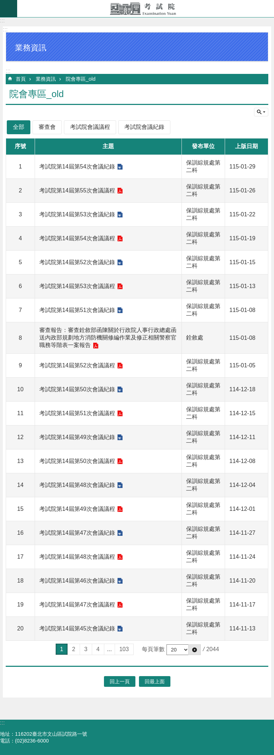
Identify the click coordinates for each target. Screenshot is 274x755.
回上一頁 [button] (120, 681)
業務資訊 (46, 79)
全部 (18, 127)
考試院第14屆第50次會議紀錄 (77, 389)
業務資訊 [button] (30, 47)
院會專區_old (80, 79)
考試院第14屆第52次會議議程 (77, 365)
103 (124, 649)
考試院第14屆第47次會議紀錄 (77, 533)
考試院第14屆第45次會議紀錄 (77, 628)
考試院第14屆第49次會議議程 (77, 509)
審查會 (47, 127)
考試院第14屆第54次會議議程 (77, 238)
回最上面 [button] (155, 681)
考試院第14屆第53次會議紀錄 (77, 214)
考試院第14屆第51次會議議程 (77, 413)
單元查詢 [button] (261, 112)
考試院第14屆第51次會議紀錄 (77, 310)
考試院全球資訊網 (145, 8)
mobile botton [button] (8, 8)
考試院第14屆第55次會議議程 (77, 190)
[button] (194, 649)
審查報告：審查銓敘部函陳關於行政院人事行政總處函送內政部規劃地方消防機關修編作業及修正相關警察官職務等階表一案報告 (107, 337)
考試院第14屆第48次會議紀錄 (77, 485)
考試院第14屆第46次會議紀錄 (77, 581)
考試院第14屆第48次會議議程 (77, 557)
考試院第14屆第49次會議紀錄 (77, 437)
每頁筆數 (153, 649)
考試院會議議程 (90, 127)
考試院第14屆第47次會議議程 (77, 605)
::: (2, 20)
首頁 (21, 79)
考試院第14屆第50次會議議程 (77, 461)
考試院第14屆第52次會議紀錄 (77, 262)
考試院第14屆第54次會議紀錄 (77, 166)
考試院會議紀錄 (144, 127)
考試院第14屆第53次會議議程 (77, 286)
